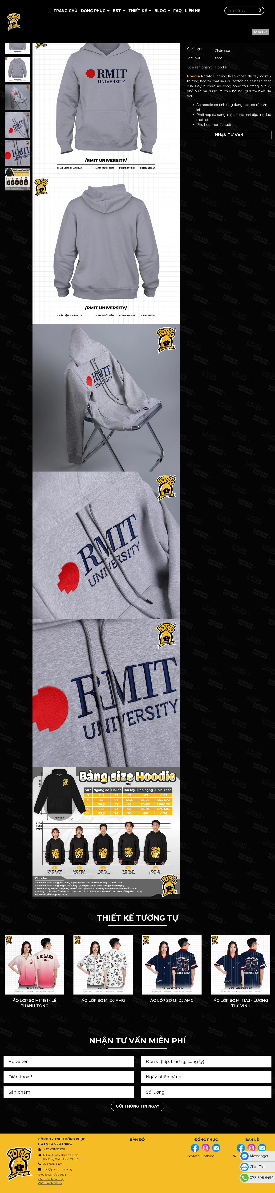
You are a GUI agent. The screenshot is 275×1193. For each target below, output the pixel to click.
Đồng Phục (94, 10)
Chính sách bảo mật (51, 1179)
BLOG (160, 10)
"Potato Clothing (200, 1156)
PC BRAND (260, 32)
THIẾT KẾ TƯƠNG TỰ (137, 918)
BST (117, 10)
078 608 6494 (53, 1163)
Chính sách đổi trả (50, 1183)
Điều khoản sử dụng (51, 1174)
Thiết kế (138, 10)
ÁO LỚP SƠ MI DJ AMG (103, 1000)
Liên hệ (192, 10)
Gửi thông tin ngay (137, 1106)
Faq (177, 10)
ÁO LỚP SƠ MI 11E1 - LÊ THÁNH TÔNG (34, 1003)
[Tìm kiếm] (259, 10)
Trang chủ (65, 10)
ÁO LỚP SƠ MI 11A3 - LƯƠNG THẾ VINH (241, 1003)
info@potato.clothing (57, 1169)
